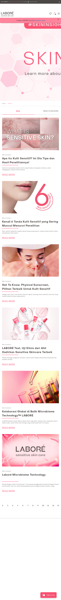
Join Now (25, 1)
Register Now (40, 20)
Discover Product (33, 1)
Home (3, 103)
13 (58, 505)
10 (43, 505)
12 (53, 505)
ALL (18, 111)
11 (48, 505)
